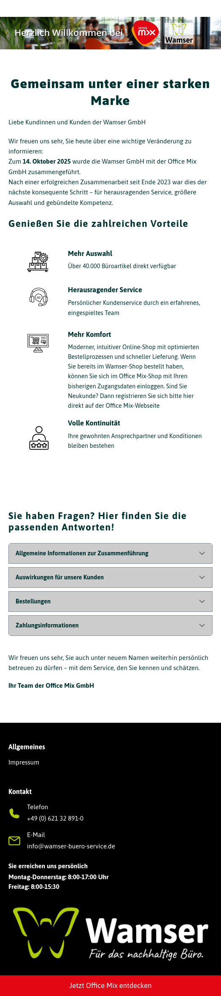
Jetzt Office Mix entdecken (110, 985)
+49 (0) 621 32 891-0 (55, 818)
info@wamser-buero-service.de (71, 846)
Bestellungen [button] (33, 601)
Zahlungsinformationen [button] (47, 625)
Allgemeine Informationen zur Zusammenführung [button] (82, 553)
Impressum (23, 762)
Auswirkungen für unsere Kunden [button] (60, 577)
